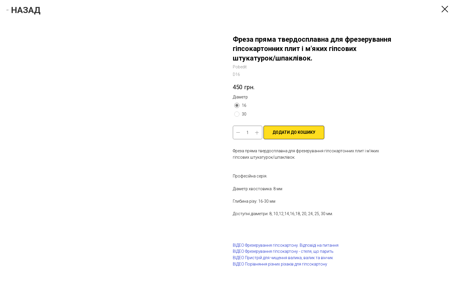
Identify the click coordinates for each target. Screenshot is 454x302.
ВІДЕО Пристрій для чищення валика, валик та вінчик (283, 257)
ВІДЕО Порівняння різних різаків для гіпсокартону (280, 264)
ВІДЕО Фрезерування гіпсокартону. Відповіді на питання (285, 245)
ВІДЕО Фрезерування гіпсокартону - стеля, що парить (283, 251)
